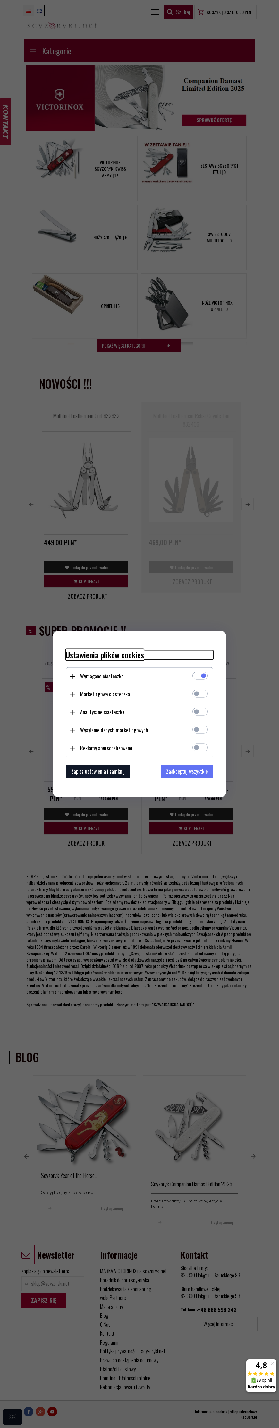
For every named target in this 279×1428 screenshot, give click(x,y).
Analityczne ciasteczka (102, 712)
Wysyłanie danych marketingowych (114, 730)
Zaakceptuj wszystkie (187, 771)
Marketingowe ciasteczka (105, 694)
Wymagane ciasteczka (101, 676)
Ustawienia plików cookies (105, 655)
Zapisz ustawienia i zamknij (98, 771)
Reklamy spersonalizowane (106, 748)
